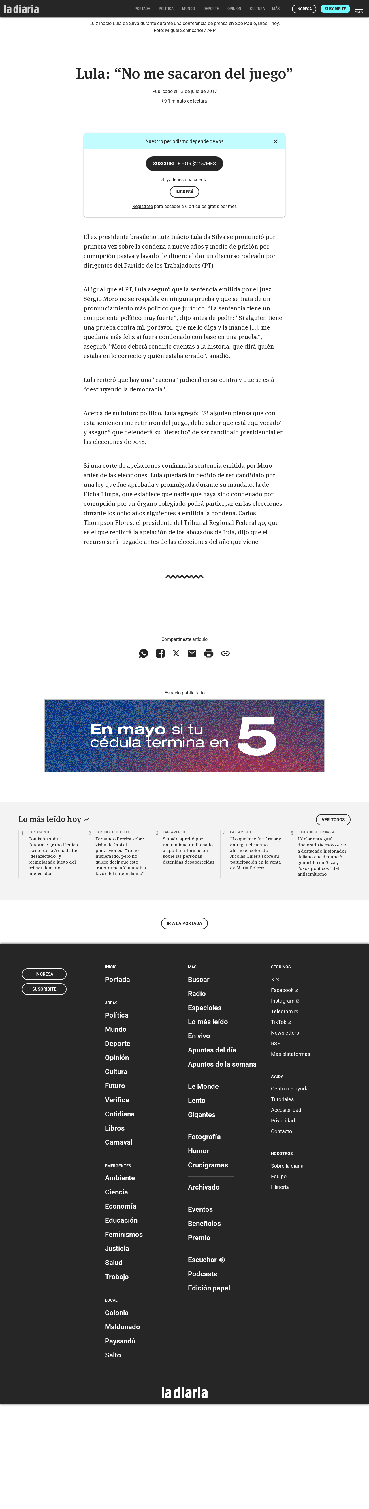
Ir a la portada (184, 1028)
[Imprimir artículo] (208, 758)
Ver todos (333, 924)
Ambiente (120, 1283)
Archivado (204, 1292)
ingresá (184, 296)
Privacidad (283, 1225)
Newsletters (285, 1138)
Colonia (117, 1418)
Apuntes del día (212, 1155)
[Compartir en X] (176, 758)
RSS (275, 1148)
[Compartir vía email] (192, 758)
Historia (280, 1292)
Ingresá (304, 9)
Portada (117, 1084)
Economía (120, 1311)
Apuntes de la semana (222, 1169)
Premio (199, 1342)
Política (117, 1120)
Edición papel (209, 1393)
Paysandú (120, 1446)
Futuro (115, 1191)
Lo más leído (208, 1127)
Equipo (279, 1282)
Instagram (285, 1106)
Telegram (284, 1116)
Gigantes (201, 1219)
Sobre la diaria (287, 1271)
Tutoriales (282, 1204)
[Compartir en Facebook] (160, 758)
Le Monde (203, 1191)
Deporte (117, 1148)
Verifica (117, 1205)
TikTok (281, 1127)
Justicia (117, 1354)
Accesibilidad (286, 1215)
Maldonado (122, 1432)
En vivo (199, 1141)
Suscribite (335, 9)
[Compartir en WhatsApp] (143, 758)
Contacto (281, 1236)
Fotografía (204, 1242)
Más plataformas (290, 1159)
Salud (114, 1368)
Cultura (116, 1177)
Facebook (284, 1095)
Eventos (200, 1314)
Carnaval (118, 1247)
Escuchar (206, 1365)
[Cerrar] (275, 246)
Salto (113, 1460)
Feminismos (124, 1340)
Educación (121, 1325)
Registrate (142, 311)
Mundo (116, 1134)
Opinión (117, 1162)
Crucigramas (208, 1270)
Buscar (199, 1084)
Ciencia (116, 1297)
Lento (197, 1205)
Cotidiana (120, 1219)
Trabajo (117, 1382)
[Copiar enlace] (225, 758)
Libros (115, 1233)
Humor (198, 1256)
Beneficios (204, 1328)
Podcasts (202, 1379)
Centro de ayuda (290, 1193)
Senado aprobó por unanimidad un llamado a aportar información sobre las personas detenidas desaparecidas (188, 955)
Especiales (204, 1113)
